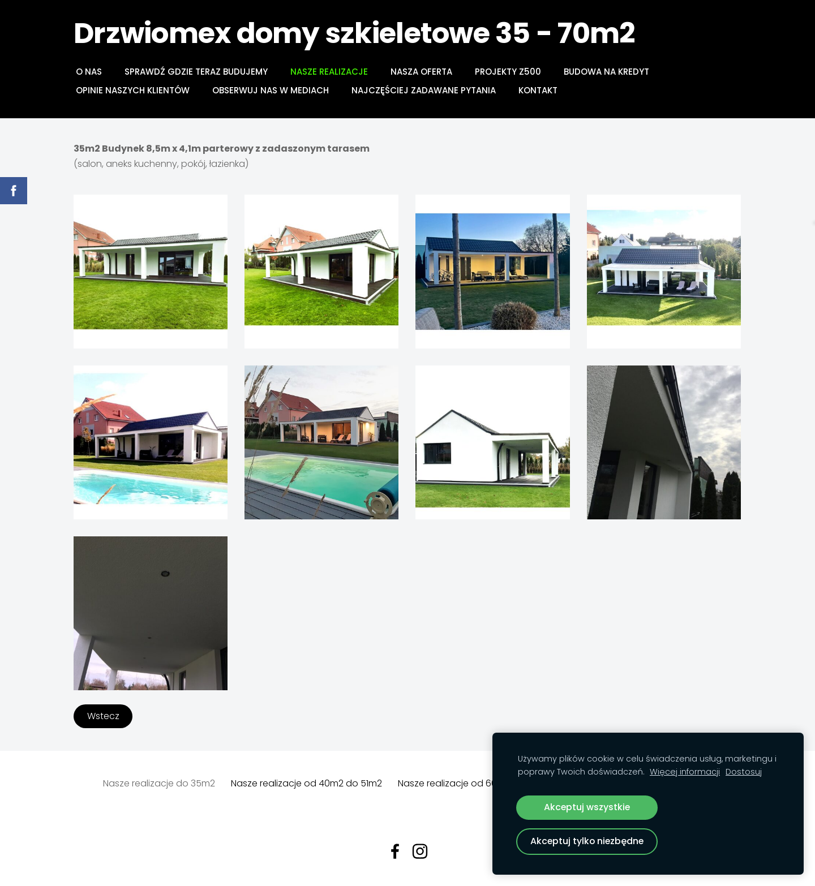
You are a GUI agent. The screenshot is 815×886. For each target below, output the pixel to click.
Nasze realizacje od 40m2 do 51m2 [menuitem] (306, 783)
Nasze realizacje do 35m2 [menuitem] (159, 783)
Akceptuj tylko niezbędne (587, 841)
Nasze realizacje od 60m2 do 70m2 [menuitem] (475, 783)
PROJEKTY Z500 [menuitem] (508, 72)
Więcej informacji (685, 771)
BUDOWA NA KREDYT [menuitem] (606, 72)
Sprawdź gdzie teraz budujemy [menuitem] (196, 72)
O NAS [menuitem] (89, 72)
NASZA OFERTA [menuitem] (421, 72)
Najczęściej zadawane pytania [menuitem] (423, 90)
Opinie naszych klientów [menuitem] (133, 90)
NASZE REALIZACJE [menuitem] (329, 72)
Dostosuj (744, 771)
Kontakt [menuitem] (537, 90)
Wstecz (103, 715)
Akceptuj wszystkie (587, 807)
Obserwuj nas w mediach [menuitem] (270, 90)
